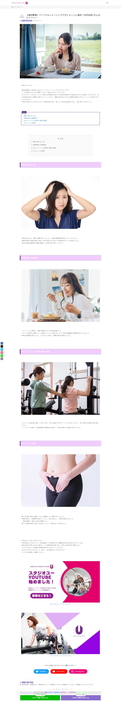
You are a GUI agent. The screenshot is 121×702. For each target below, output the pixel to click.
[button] (2, 343)
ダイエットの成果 (39, 151)
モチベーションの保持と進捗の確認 (44, 148)
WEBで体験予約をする (81, 698)
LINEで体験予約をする (40, 698)
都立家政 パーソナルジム (68, 684)
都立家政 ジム (33, 684)
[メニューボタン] (107, 3)
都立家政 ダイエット (44, 684)
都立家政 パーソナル (55, 684)
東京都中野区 (25, 684)
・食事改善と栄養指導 (30, 118)
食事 (31, 20)
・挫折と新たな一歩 (29, 115)
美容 (27, 20)
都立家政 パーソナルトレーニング (84, 684)
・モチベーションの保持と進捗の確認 (35, 120)
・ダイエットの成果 (29, 123)
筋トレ (23, 20)
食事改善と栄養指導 (39, 144)
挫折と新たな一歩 (39, 141)
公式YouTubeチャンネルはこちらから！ (60, 604)
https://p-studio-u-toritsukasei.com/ (60, 655)
